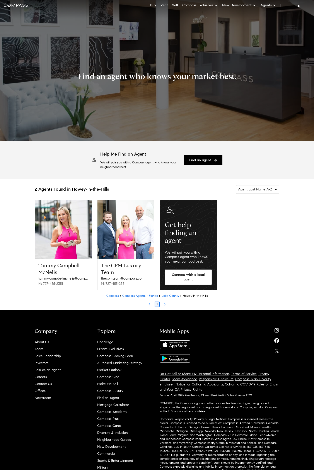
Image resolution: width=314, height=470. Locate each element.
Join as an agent (48, 370)
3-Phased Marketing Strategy (119, 363)
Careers (41, 377)
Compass (112, 296)
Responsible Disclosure (216, 379)
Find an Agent (108, 398)
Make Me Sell (107, 384)
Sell (175, 5)
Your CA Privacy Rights (184, 389)
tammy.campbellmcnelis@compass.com (63, 278)
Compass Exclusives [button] (200, 5)
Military (102, 467)
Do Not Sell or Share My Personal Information (194, 374)
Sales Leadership (48, 356)
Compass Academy (112, 412)
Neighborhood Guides (114, 440)
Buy (153, 5)
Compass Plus (108, 419)
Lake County (170, 296)
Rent (164, 5)
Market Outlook (109, 370)
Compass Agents (133, 296)
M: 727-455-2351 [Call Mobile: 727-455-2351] (50, 284)
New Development (111, 447)
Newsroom (43, 398)
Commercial (106, 453)
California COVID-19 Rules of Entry (251, 384)
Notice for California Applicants (199, 384)
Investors (41, 363)
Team (39, 349)
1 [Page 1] (157, 304)
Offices (40, 391)
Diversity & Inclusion (112, 433)
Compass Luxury (110, 391)
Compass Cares (109, 426)
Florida (153, 296)
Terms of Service (244, 374)
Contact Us (43, 384)
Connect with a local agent (188, 277)
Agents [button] (268, 5)
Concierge (105, 342)
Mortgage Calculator (113, 405)
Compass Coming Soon (115, 356)
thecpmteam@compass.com (122, 278)
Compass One (108, 377)
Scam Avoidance (184, 379)
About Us (42, 342)
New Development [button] (239, 5)
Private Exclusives (110, 349)
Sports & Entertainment (115, 460)
